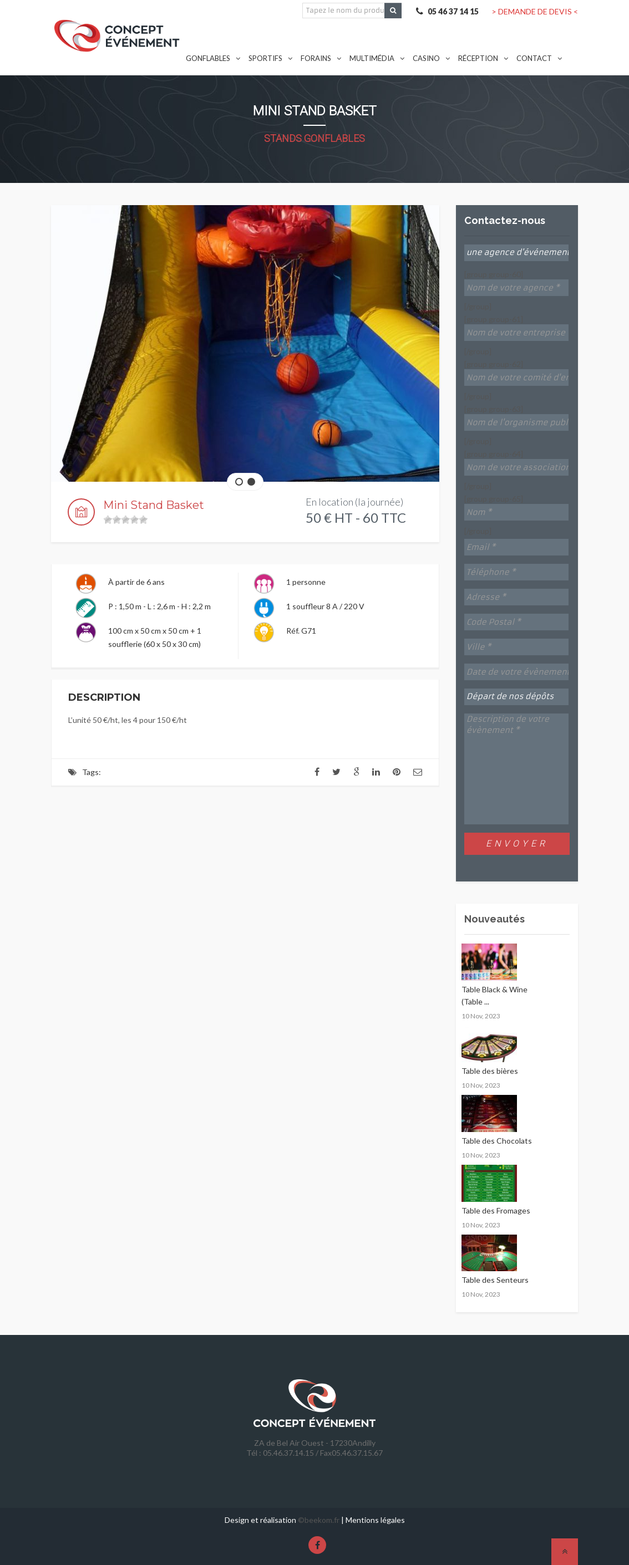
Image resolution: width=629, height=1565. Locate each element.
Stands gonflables (314, 138)
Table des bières (489, 1070)
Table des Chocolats (496, 1140)
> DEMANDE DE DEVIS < (534, 11)
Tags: (91, 772)
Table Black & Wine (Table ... (494, 995)
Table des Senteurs (495, 1279)
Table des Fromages (495, 1210)
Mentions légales (375, 1520)
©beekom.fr (318, 1520)
